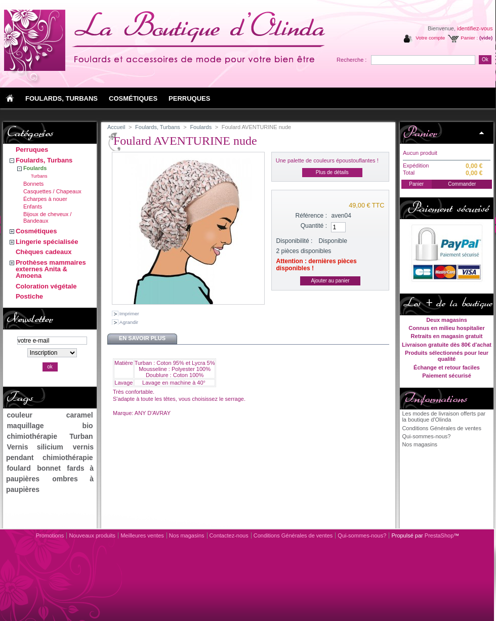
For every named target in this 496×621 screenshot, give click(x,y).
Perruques (32, 149)
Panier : (469, 37)
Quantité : (314, 225)
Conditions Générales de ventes (441, 428)
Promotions (50, 535)
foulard (18, 468)
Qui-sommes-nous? (426, 436)
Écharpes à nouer (45, 199)
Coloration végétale (46, 286)
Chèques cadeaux (44, 252)
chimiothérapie (32, 436)
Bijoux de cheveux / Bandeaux (47, 217)
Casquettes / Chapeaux (52, 191)
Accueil (116, 127)
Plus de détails (332, 172)
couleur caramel (50, 415)
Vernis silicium (35, 447)
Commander (462, 184)
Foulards (35, 168)
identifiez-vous (474, 28)
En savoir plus (142, 338)
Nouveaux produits (92, 535)
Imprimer (129, 313)
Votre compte (430, 37)
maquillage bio (50, 426)
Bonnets (33, 184)
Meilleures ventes (142, 535)
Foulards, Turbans (44, 160)
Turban (81, 436)
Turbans (39, 176)
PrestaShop (439, 535)
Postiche (29, 296)
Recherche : (351, 60)
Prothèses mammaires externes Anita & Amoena (51, 269)
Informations (435, 398)
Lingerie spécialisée (47, 241)
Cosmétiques (36, 231)
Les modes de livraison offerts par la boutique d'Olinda (443, 416)
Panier (420, 133)
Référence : (311, 215)
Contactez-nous (229, 535)
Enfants (32, 206)
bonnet (49, 468)
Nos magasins (419, 444)
